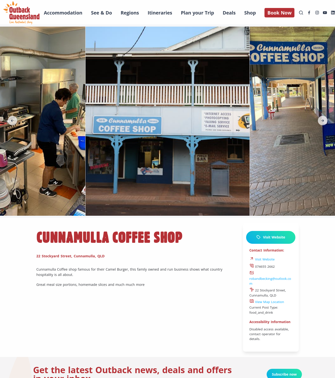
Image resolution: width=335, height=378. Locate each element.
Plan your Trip (197, 12)
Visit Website (270, 237)
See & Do (101, 12)
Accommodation (63, 12)
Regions (130, 12)
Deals (229, 12)
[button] (12, 121)
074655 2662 (262, 266)
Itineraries (160, 12)
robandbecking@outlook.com (270, 278)
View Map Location (266, 302)
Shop (250, 12)
